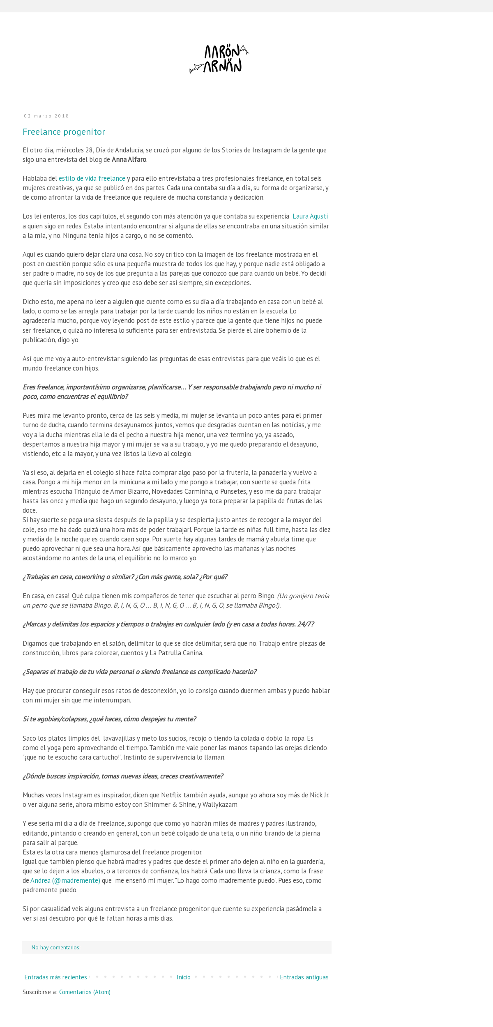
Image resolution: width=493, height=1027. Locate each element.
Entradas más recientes (56, 977)
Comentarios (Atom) (85, 992)
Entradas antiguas (304, 977)
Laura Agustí (310, 216)
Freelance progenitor (64, 131)
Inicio (184, 977)
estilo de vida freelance (92, 178)
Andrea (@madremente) (65, 880)
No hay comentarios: (57, 947)
